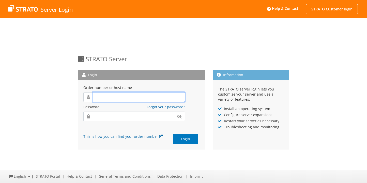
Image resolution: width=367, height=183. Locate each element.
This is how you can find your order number (123, 136)
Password (91, 106)
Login (185, 138)
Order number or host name (107, 87)
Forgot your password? (166, 106)
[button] (19, 176)
